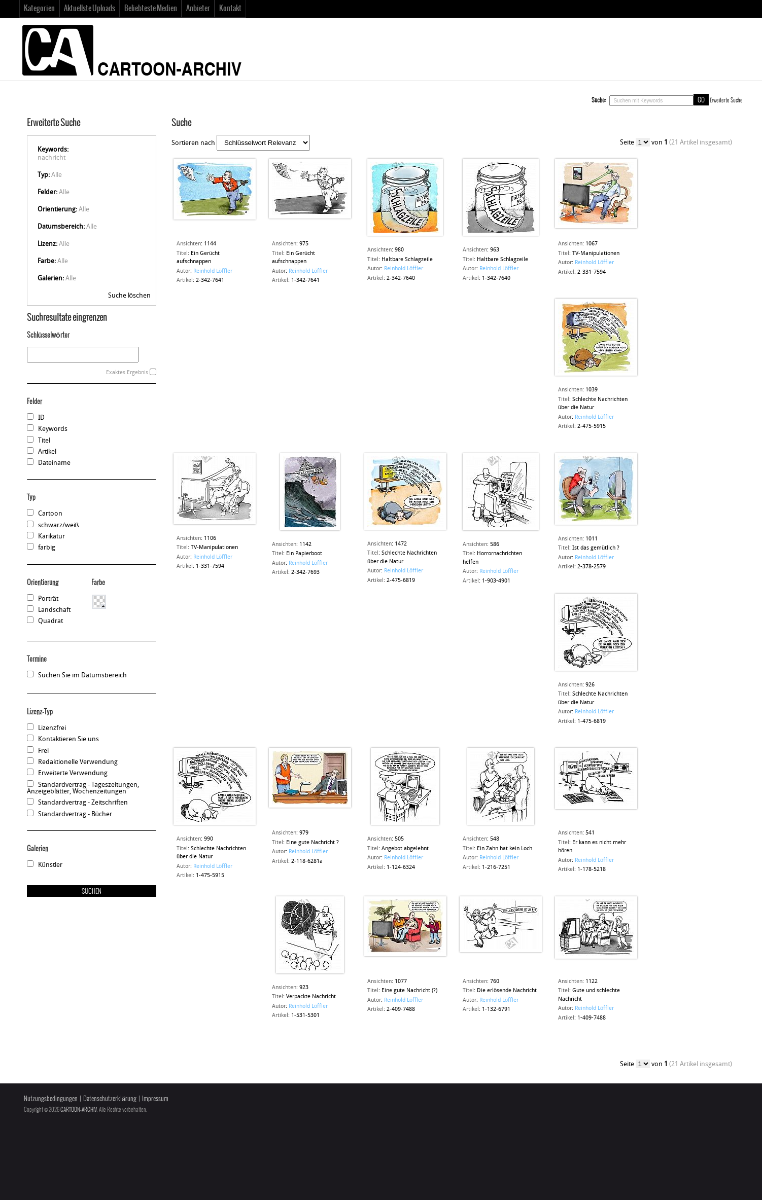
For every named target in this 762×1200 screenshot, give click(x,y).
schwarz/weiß (58, 525)
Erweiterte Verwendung (73, 773)
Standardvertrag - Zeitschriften (83, 802)
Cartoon (50, 514)
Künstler (50, 865)
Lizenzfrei (52, 728)
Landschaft (54, 610)
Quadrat (50, 621)
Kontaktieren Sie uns (68, 739)
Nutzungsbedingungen (51, 1099)
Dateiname (54, 463)
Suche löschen (129, 296)
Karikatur (51, 536)
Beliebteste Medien (150, 9)
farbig (46, 547)
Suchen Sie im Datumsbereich (82, 675)
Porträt (48, 599)
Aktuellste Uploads (89, 9)
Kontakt (230, 9)
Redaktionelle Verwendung (78, 762)
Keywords (52, 429)
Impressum (155, 1099)
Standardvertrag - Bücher (75, 814)
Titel (44, 441)
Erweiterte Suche (726, 100)
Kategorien (39, 9)
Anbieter (198, 9)
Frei (43, 751)
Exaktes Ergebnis (127, 373)
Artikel (47, 452)
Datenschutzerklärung (109, 1099)
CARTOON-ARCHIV (78, 1110)
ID (41, 418)
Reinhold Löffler (212, 271)
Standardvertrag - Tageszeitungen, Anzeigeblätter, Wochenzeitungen (83, 788)
